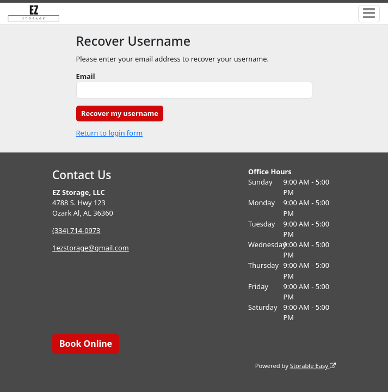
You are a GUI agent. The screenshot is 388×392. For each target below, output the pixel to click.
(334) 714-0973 (76, 230)
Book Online (85, 344)
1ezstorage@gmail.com (90, 248)
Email (85, 76)
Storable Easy (313, 366)
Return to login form (109, 133)
